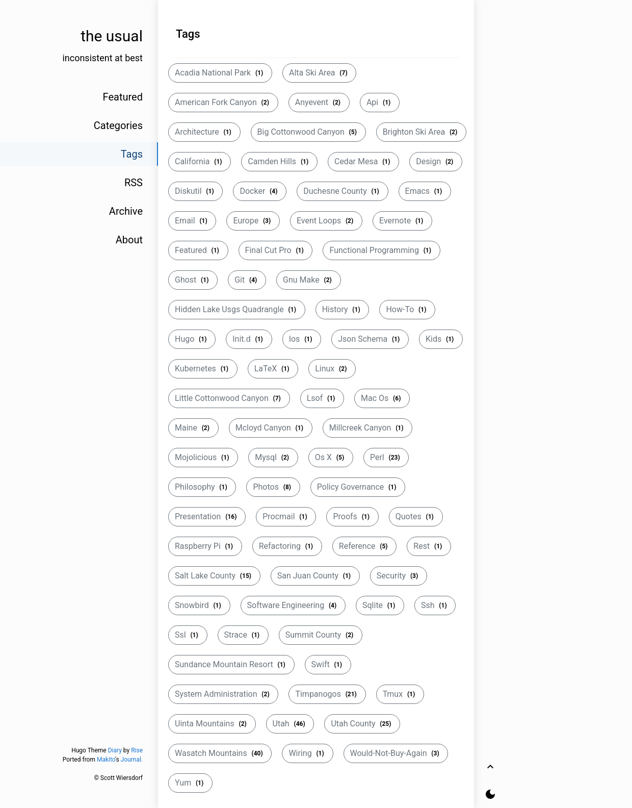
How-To (407, 309)
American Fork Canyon (223, 102)
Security (398, 575)
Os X (331, 457)
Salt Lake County (214, 575)
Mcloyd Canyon (270, 428)
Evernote (402, 220)
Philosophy (202, 487)
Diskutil (195, 191)
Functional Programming (381, 250)
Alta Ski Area (319, 73)
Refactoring (287, 546)
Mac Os (382, 398)
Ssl (188, 635)
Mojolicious (203, 457)
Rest (428, 546)
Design (436, 161)
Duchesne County (342, 191)
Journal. (132, 759)
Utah (290, 723)
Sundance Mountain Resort (231, 664)
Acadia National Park (220, 73)
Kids (441, 339)
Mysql (273, 457)
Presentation (207, 516)
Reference (364, 546)
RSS (133, 182)
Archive (126, 211)
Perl (386, 457)
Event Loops (326, 220)
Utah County (362, 723)
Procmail (285, 516)
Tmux (400, 694)
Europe (253, 220)
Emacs (424, 191)
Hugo (192, 339)
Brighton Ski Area (421, 132)
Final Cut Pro (275, 250)
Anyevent (319, 102)
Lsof (322, 398)
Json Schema (370, 339)
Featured (198, 250)
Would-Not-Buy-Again (396, 753)
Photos (273, 487)
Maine (193, 428)
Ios (302, 339)
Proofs (352, 516)
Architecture (204, 132)
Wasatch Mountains (220, 753)
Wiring (307, 753)
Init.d (248, 339)
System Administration (223, 694)
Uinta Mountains (212, 723)
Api (379, 102)
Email (192, 220)
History (342, 309)
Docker (260, 191)
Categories (118, 125)
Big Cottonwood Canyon (308, 132)
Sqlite (380, 605)
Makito (106, 759)
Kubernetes (203, 368)
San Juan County (315, 575)
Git (246, 280)
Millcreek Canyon (367, 428)
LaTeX (273, 368)
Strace (243, 635)
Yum (190, 783)
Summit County (320, 635)
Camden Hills (279, 161)
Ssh (435, 605)
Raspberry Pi (205, 546)
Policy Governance (358, 487)
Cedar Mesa (363, 161)
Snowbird (199, 605)
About (129, 240)
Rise (137, 750)
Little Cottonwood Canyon (229, 398)
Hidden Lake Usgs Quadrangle (237, 309)
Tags (132, 154)
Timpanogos (327, 694)
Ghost (193, 280)
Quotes (416, 516)
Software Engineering (293, 605)
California (199, 161)
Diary (115, 750)
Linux (332, 368)
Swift (328, 664)
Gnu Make (308, 280)
